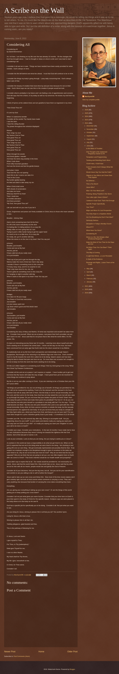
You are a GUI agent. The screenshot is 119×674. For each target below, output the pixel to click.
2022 (87, 123)
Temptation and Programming (96, 157)
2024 (87, 116)
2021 (87, 286)
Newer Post (9, 651)
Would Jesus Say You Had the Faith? (99, 172)
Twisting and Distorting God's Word (98, 160)
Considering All (91, 234)
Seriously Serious (92, 220)
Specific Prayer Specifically (95, 204)
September (91, 136)
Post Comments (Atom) (22, 656)
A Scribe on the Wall (34, 10)
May (88, 269)
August (89, 139)
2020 (87, 289)
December (90, 126)
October (89, 132)
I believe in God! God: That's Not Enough (100, 200)
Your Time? (90, 207)
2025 (87, 113)
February (90, 278)
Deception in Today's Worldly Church (98, 224)
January (89, 282)
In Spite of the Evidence (94, 259)
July (88, 142)
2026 (87, 110)
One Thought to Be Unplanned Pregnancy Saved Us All (96, 153)
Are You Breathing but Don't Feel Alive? (99, 217)
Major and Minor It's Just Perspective (99, 210)
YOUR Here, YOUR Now (94, 164)
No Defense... (91, 181)
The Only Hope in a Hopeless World (98, 214)
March (89, 275)
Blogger (72, 669)
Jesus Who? (90, 187)
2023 (87, 120)
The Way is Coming (93, 252)
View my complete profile (91, 100)
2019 (87, 293)
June (88, 146)
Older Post (72, 651)
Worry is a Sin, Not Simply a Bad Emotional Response (97, 238)
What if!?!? (90, 227)
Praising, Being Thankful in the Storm (99, 194)
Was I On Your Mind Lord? (95, 191)
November (90, 129)
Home (41, 651)
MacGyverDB (89, 96)
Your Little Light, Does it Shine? (97, 197)
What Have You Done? (94, 230)
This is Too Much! (92, 184)
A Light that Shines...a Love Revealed (99, 256)
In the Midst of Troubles (94, 148)
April (88, 272)
